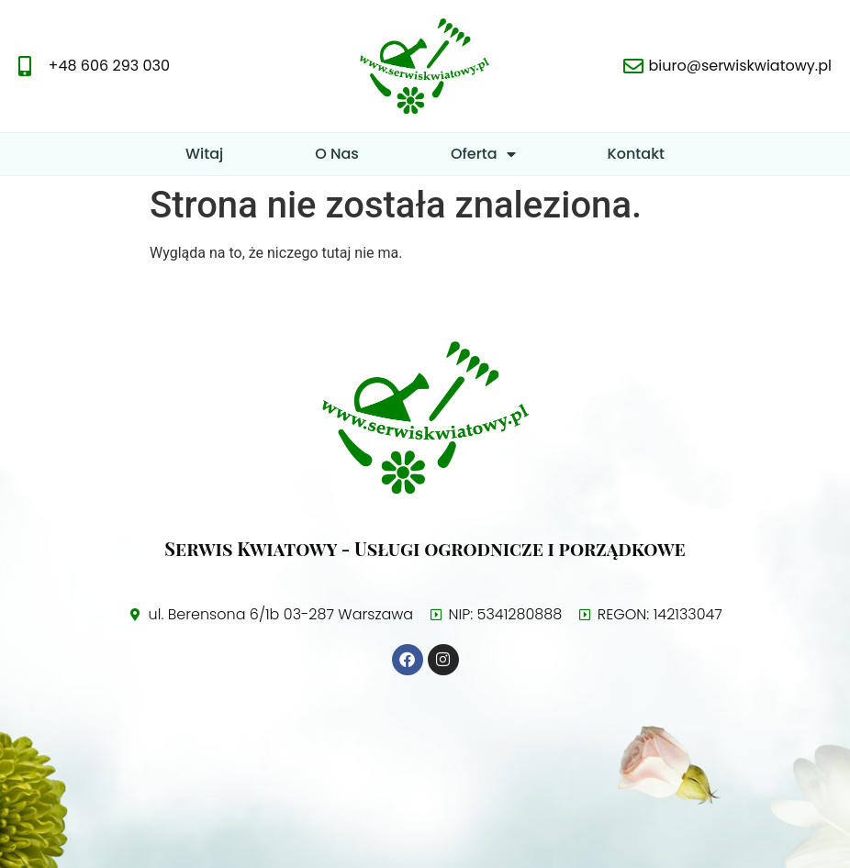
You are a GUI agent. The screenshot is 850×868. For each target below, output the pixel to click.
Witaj (204, 153)
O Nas (337, 153)
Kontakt (636, 153)
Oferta (483, 154)
